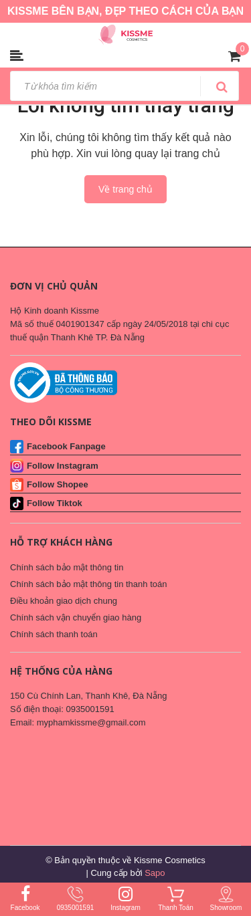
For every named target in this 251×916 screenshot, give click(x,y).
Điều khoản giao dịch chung (63, 601)
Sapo (155, 873)
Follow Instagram (62, 466)
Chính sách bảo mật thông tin (66, 567)
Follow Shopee (57, 484)
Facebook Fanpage (66, 446)
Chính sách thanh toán (54, 634)
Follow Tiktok (54, 503)
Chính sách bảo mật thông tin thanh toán (88, 584)
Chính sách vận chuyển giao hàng (75, 617)
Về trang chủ (125, 189)
